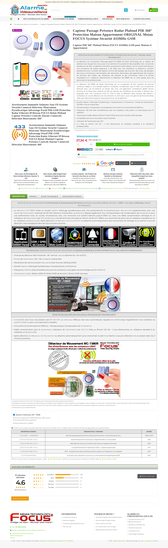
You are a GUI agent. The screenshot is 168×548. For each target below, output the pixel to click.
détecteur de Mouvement (42, 336)
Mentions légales (69, 520)
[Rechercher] (126, 10)
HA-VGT (33, 401)
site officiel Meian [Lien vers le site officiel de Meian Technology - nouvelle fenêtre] (56, 459)
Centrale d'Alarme (92, 203)
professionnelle (32, 221)
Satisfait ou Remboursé (137, 525)
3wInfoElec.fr (52, 541)
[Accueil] (11, 24)
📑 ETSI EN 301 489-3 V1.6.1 (28, 451)
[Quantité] (85, 144)
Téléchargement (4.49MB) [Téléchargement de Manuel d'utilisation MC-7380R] (23, 423)
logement (94, 405)
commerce (136, 403)
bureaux (23, 405)
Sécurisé (45, 263)
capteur (54, 210)
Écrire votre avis (122, 163)
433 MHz (112, 203)
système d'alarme (19, 401)
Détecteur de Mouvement (31, 203)
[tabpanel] (84, 330)
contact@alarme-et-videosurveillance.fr (31, 530)
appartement (31, 405)
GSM (127, 203)
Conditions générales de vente (73, 523)
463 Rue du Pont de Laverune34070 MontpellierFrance (21, 536)
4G (133, 203)
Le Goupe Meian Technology (106, 526)
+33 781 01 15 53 (20, 527)
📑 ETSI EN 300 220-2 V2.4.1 (28, 443)
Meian (71, 401)
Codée (28, 274)
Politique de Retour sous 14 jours (112, 188)
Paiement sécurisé (135, 528)
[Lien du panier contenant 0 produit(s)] (153, 10)
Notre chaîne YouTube (103, 523)
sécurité (127, 210)
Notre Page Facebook (136, 534)
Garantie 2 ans (43, 188)
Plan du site (67, 526)
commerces (109, 405)
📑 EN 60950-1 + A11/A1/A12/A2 (28, 435)
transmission (28, 213)
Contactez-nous (134, 531)
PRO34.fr (70, 541)
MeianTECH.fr (61, 541)
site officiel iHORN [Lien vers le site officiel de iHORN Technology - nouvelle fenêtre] (110, 459)
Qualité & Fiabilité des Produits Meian (109, 517)
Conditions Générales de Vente (82, 188)
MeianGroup (121, 541)
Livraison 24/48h (56, 188)
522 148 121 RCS (145, 188)
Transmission (19, 274)
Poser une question (138, 163)
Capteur (24, 266)
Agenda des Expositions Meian (106, 530)
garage (82, 403)
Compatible (19, 320)
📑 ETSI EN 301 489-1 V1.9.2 (28, 447)
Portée (17, 259)
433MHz (42, 250)
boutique (112, 403)
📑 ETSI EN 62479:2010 (28, 455)
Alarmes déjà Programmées (105, 520)
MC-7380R (30, 210)
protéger (49, 403)
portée (17, 213)
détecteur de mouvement (68, 221)
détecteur (21, 210)
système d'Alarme (21, 322)
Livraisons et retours (70, 517)
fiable (32, 216)
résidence (60, 403)
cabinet (101, 405)
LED (42, 218)
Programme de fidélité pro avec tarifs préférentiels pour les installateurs (96, 2)
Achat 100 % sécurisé (27, 188)
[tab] (18, 196)
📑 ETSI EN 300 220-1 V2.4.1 (28, 439)
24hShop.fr (43, 541)
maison (39, 405)
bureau (102, 403)
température (145, 213)
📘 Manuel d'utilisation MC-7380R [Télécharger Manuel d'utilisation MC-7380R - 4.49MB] (26, 415)
